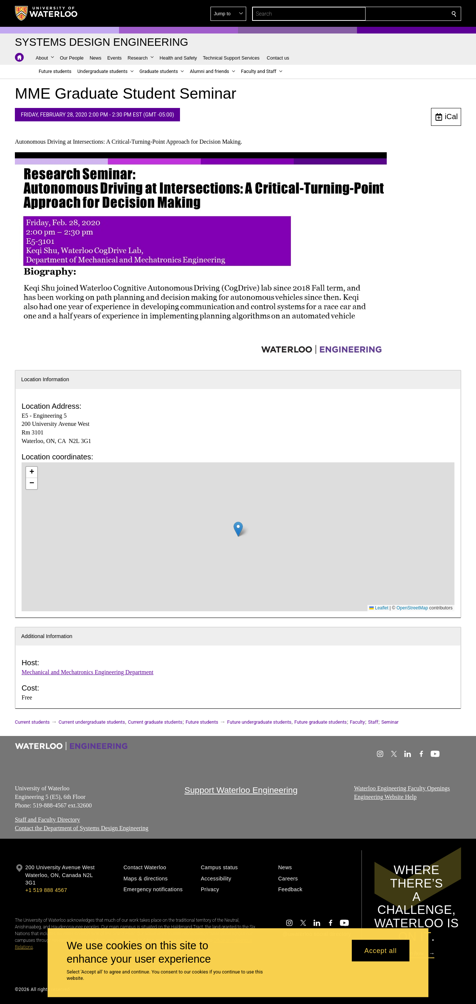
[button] (400, 13)
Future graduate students (321, 722)
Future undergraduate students (259, 722)
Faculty (357, 722)
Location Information (45, 379)
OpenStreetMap (412, 608)
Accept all (380, 950)
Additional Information (47, 636)
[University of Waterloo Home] (46, 13)
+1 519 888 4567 (46, 890)
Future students (202, 722)
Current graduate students (155, 722)
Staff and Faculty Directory (47, 820)
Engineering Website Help (385, 797)
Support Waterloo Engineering (241, 790)
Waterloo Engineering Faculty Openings (402, 788)
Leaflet (378, 608)
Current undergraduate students (92, 722)
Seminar (389, 722)
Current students (32, 722)
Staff (373, 722)
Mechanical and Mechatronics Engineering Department (88, 672)
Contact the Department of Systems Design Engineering (81, 828)
